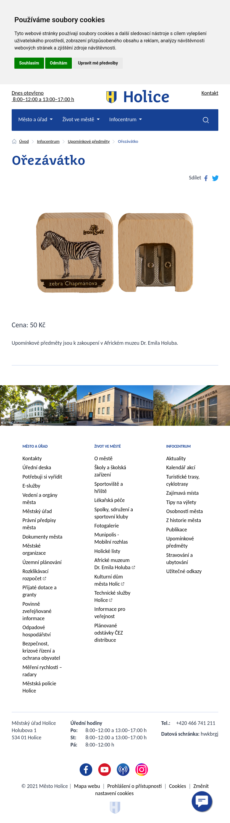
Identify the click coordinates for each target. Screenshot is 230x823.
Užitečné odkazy (184, 571)
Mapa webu (87, 786)
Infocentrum (48, 141)
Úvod (24, 141)
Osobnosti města (184, 511)
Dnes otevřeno (43, 96)
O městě (103, 458)
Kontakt (210, 93)
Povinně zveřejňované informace (37, 611)
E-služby (31, 485)
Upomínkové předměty (89, 141)
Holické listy (107, 551)
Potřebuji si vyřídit (42, 476)
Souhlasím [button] (29, 63)
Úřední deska (36, 467)
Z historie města (183, 520)
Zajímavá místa (182, 493)
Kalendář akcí (180, 467)
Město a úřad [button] (33, 119)
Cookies (177, 786)
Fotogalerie (106, 525)
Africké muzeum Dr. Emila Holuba (112, 564)
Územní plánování (41, 562)
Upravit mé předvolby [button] (98, 63)
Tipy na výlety (181, 502)
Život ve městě (107, 446)
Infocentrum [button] (123, 119)
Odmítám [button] (58, 63)
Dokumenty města (42, 536)
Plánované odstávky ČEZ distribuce (108, 632)
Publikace (176, 529)
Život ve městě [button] (78, 119)
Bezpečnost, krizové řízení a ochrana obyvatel (41, 650)
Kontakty (32, 458)
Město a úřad (35, 446)
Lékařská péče (109, 500)
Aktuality (176, 458)
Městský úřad (37, 511)
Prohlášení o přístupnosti (134, 786)
